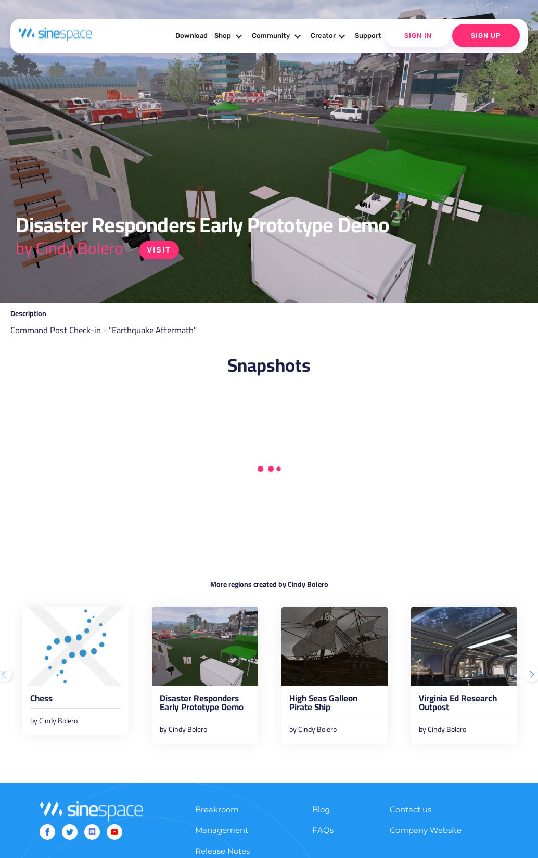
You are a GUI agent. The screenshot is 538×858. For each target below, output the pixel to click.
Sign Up (486, 36)
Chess (41, 700)
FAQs (323, 830)
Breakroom (217, 809)
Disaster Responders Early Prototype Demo (202, 704)
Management (221, 830)
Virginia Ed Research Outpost (458, 704)
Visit (159, 250)
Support (368, 36)
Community (278, 36)
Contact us (410, 809)
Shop (229, 36)
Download (191, 36)
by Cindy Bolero (69, 247)
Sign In (418, 36)
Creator (329, 36)
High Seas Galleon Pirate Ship (323, 704)
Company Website (426, 830)
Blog (321, 809)
